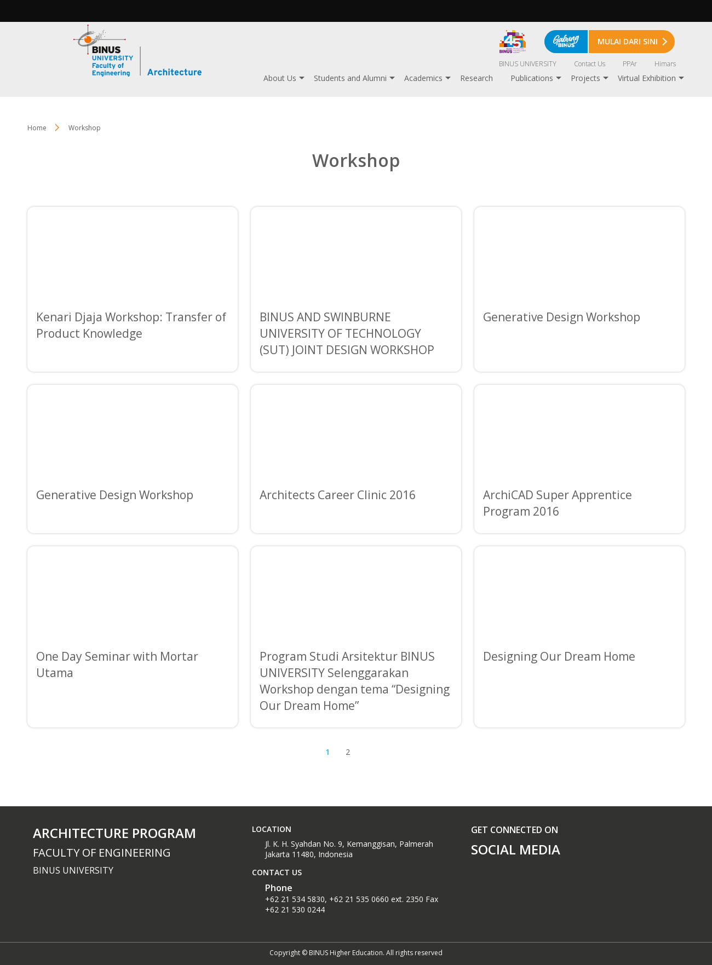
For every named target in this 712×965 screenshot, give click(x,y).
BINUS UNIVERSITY (527, 63)
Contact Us (589, 63)
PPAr (630, 63)
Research (476, 78)
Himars (665, 63)
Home (37, 127)
